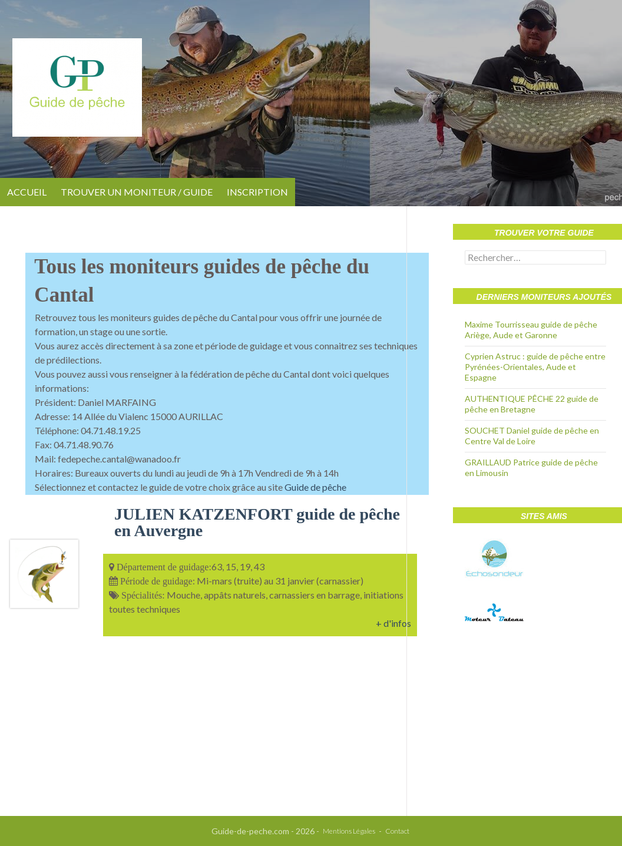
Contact (397, 831)
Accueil (27, 191)
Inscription (257, 191)
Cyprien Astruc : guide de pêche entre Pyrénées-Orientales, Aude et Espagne (535, 366)
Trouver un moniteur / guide (137, 191)
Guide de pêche (315, 487)
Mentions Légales (349, 831)
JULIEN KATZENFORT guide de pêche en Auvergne (257, 522)
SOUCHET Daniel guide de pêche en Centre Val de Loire (532, 435)
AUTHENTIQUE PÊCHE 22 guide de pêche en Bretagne (531, 404)
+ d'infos (393, 623)
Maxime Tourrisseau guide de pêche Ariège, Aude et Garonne (531, 329)
